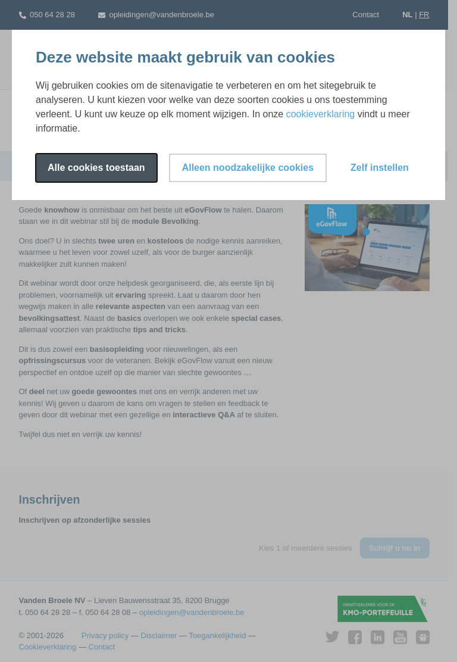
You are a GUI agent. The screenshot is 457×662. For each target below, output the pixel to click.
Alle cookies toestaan (96, 168)
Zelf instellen (379, 168)
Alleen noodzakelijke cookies (248, 168)
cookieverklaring (320, 114)
